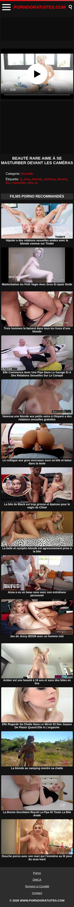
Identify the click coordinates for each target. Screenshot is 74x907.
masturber (18, 182)
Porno (37, 873)
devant (62, 179)
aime (26, 179)
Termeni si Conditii (37, 886)
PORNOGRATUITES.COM (40, 7)
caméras (49, 179)
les (8, 182)
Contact (37, 893)
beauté (37, 179)
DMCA (37, 879)
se (36, 182)
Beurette (27, 173)
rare (30, 182)
